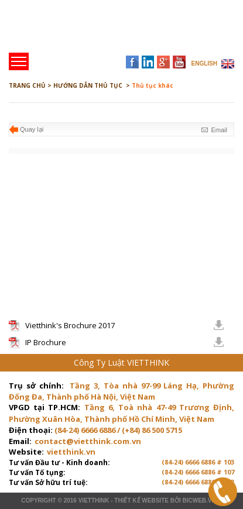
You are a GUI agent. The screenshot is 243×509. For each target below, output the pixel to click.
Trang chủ (90, 29)
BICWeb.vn (198, 500)
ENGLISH (204, 63)
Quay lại (31, 129)
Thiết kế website (141, 500)
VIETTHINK (93, 500)
